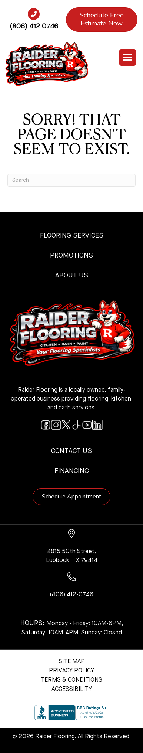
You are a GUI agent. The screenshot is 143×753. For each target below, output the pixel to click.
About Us (71, 275)
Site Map (72, 662)
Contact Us (71, 451)
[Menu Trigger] (127, 57)
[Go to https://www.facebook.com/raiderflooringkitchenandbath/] (45, 425)
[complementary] (53, 712)
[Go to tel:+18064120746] (34, 21)
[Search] (71, 180)
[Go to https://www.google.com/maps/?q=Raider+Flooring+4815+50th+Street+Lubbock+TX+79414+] (71, 547)
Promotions (71, 255)
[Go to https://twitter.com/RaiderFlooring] (66, 425)
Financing (71, 471)
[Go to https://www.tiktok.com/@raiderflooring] (77, 425)
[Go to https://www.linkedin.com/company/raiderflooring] (97, 425)
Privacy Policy (71, 671)
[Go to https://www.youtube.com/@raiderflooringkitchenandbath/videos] (87, 425)
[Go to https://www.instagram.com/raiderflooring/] (56, 425)
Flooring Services (71, 235)
